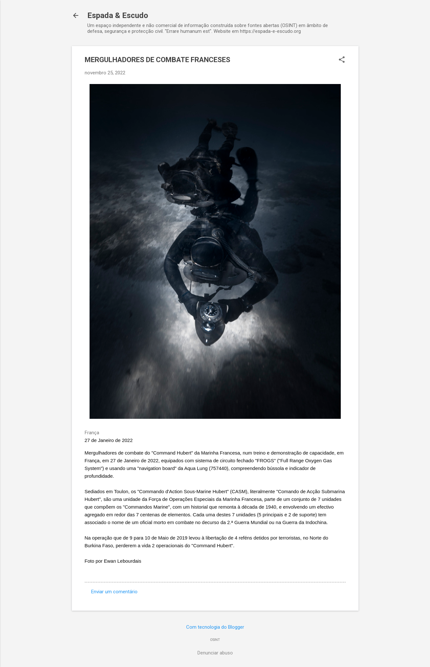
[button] (342, 60)
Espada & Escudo (117, 15)
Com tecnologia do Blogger (215, 627)
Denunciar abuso (215, 653)
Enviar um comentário (114, 592)
